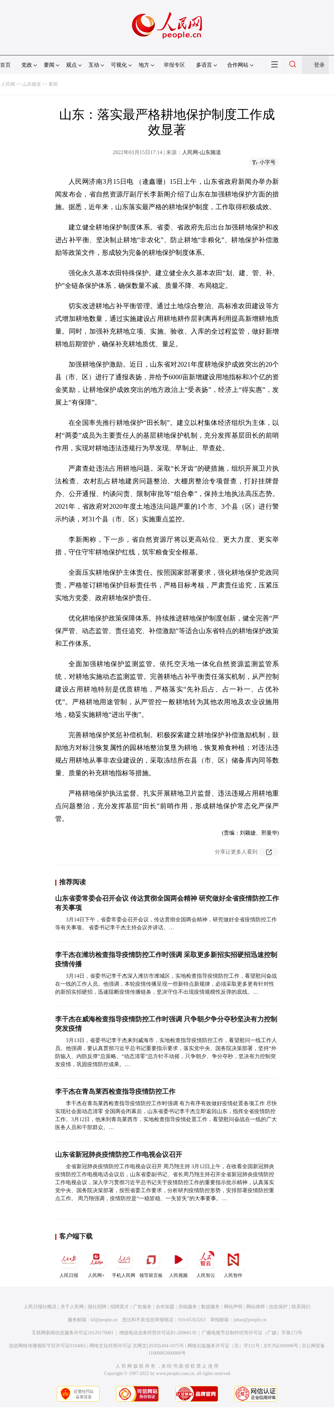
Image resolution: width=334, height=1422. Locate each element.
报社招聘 (97, 1306)
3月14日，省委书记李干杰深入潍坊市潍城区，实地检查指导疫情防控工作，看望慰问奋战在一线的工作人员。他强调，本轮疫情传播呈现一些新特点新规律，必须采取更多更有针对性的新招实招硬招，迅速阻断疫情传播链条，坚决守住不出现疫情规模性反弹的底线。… (166, 984)
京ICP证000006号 (281, 1345)
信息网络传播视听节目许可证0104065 (47, 1345)
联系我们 (301, 1306)
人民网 (8, 84)
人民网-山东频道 (201, 152)
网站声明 (233, 1306)
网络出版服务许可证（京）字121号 (223, 1345)
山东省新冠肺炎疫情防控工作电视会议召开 (118, 1154)
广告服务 (142, 1306)
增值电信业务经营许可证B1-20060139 (157, 1332)
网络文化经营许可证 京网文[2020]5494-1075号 (137, 1345)
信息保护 (278, 1306)
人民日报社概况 (40, 1306)
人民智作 (233, 1263)
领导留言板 (151, 1263)
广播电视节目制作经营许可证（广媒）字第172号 (252, 1332)
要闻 (53, 84)
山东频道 (31, 84)
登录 (319, 65)
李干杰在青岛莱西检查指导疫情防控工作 (115, 1091)
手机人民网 (123, 1263)
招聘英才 (119, 1306)
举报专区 (174, 65)
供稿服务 (187, 1306)
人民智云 (205, 1263)
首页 (5, 65)
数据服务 (210, 1306)
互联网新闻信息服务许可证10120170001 (73, 1332)
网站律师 (255, 1306)
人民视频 (178, 1263)
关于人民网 (72, 1306)
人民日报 (68, 1263)
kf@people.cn (104, 1319)
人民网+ (96, 1263)
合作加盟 (165, 1306)
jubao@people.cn (249, 1319)
